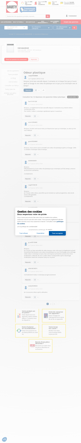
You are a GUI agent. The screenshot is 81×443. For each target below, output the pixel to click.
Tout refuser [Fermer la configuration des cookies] (23, 233)
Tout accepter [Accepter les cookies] (57, 233)
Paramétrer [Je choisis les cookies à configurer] (40, 233)
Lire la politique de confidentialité (27, 226)
